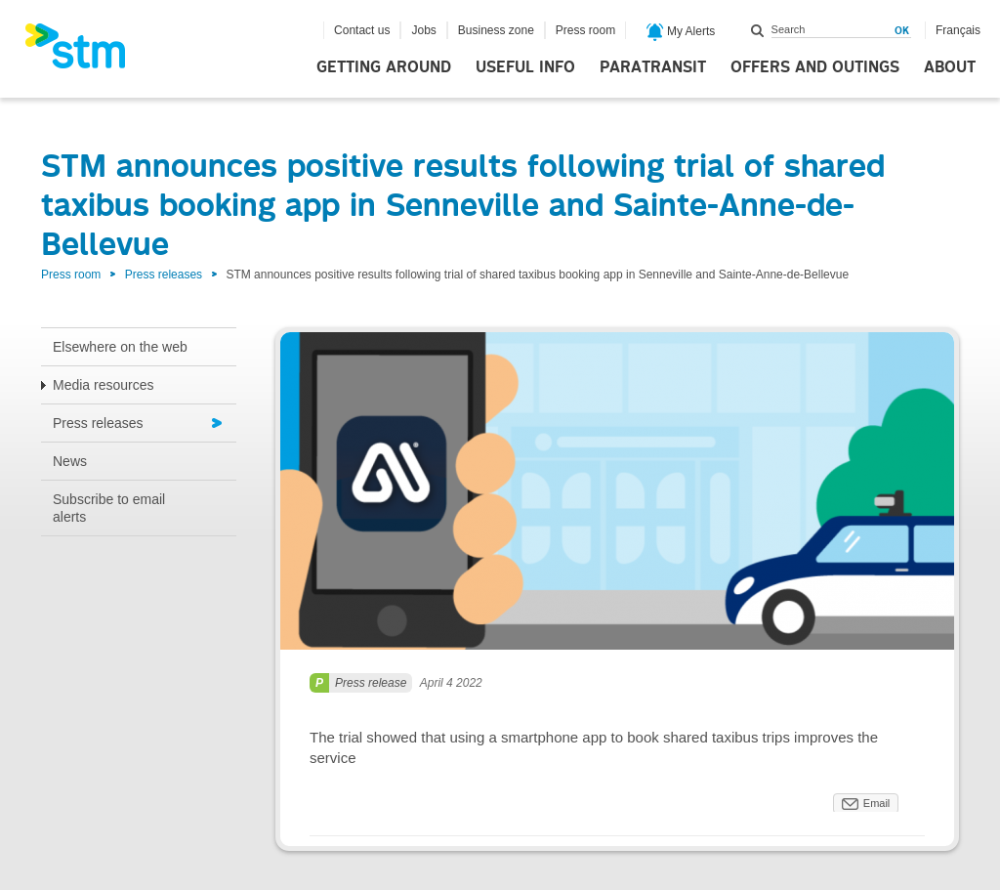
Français (958, 30)
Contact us (362, 30)
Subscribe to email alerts (109, 508)
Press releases (163, 274)
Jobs (423, 30)
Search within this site (758, 30)
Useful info (525, 67)
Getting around (383, 67)
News (70, 461)
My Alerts (681, 32)
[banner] (85, 51)
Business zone (496, 30)
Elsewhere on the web (120, 347)
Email (877, 803)
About (950, 67)
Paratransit (653, 67)
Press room (585, 30)
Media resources (103, 385)
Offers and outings (814, 67)
